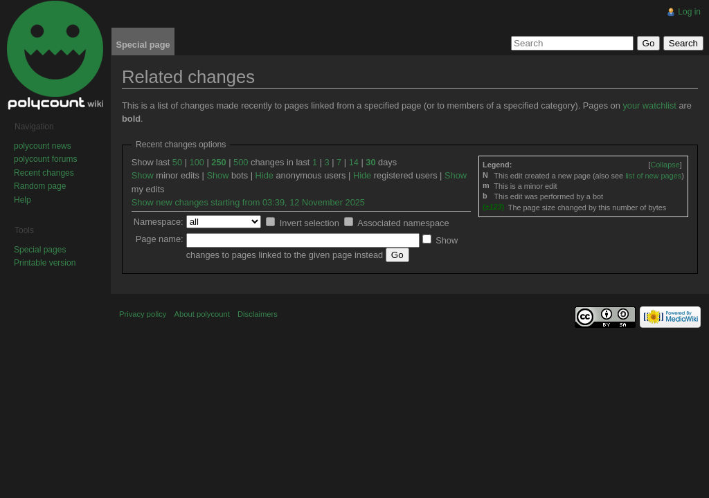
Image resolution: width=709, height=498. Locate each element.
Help (22, 200)
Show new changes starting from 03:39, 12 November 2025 (248, 202)
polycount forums (45, 159)
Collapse (664, 164)
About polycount (202, 314)
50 (177, 162)
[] (664, 164)
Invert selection (309, 223)
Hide (264, 175)
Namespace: (158, 221)
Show (143, 175)
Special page (143, 44)
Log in (689, 12)
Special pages (40, 250)
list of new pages (653, 176)
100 (197, 162)
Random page (40, 186)
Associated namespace (403, 223)
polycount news (42, 146)
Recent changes (44, 173)
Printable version (44, 263)
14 (354, 162)
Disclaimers (257, 314)
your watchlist (649, 105)
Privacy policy (142, 314)
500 (240, 162)
